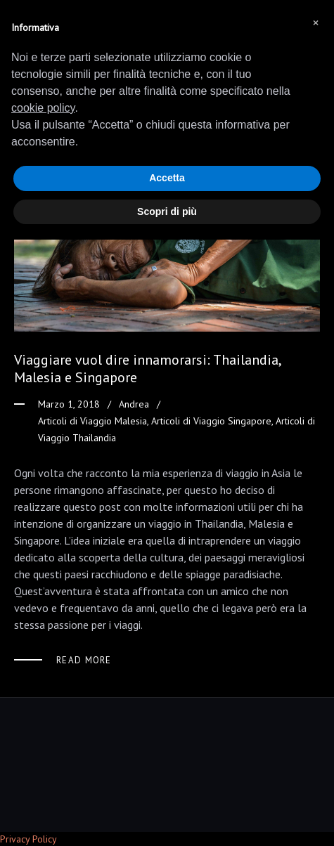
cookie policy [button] (43, 108)
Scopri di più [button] (167, 211)
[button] (315, 22)
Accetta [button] (167, 177)
